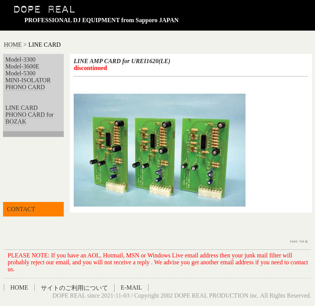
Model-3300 (20, 59)
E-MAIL (131, 287)
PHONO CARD (25, 87)
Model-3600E (22, 66)
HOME (13, 44)
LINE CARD (21, 107)
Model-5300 (20, 73)
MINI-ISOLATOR (28, 80)
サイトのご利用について (74, 288)
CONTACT (21, 209)
